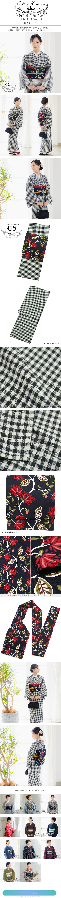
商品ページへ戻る (29, 893)
